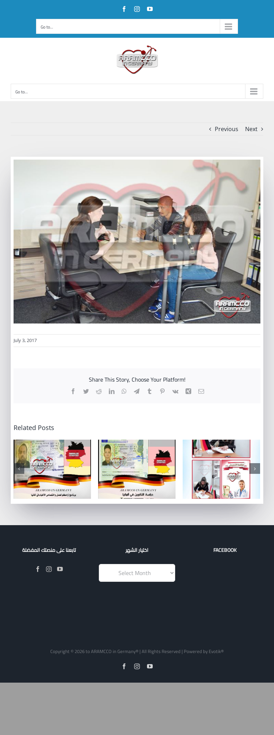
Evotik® (216, 651)
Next (251, 129)
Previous (226, 129)
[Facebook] (38, 569)
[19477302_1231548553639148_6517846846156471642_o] (137, 241)
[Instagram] (49, 569)
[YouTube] (60, 569)
